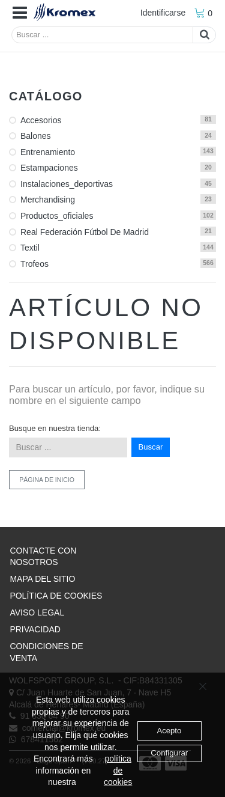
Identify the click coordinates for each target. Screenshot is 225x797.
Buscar (151, 446)
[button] (19, 13)
